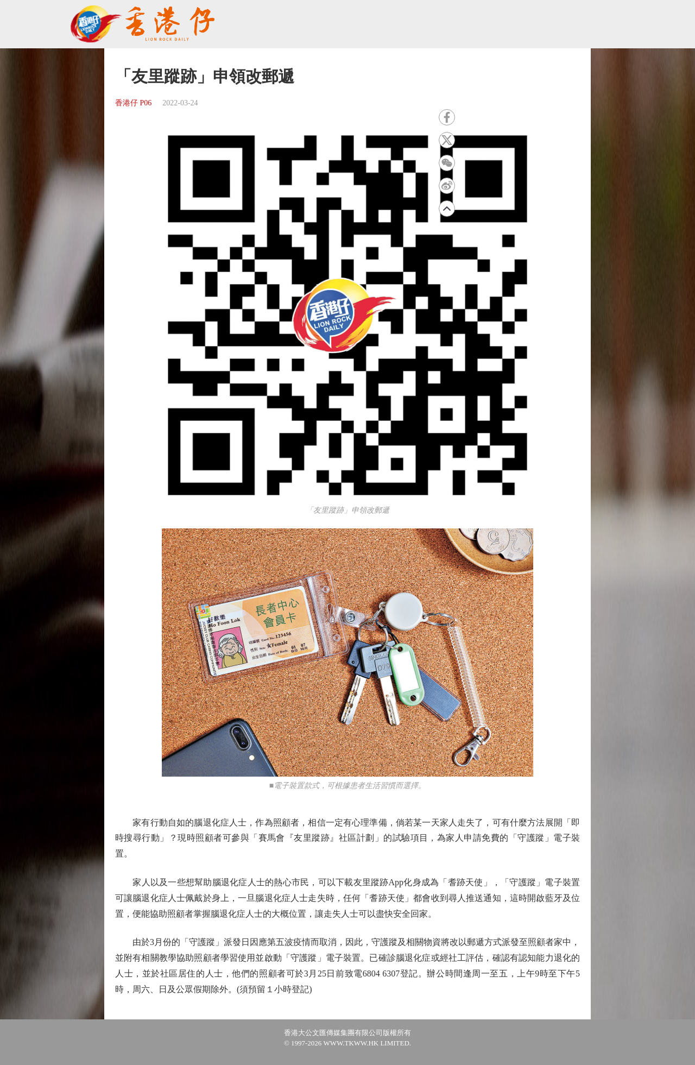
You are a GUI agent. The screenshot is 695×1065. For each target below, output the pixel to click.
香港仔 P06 (133, 103)
